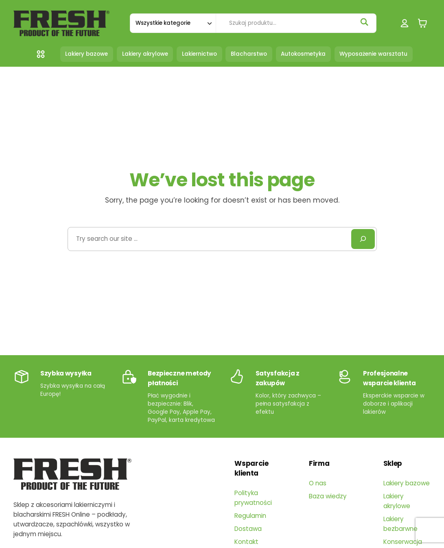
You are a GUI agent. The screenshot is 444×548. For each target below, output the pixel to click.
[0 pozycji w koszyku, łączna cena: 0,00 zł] (422, 23)
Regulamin (250, 515)
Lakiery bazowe (406, 483)
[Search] (362, 239)
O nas (317, 483)
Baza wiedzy (328, 496)
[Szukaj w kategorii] (172, 23)
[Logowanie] (405, 23)
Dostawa (248, 528)
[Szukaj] (364, 22)
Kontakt (246, 541)
